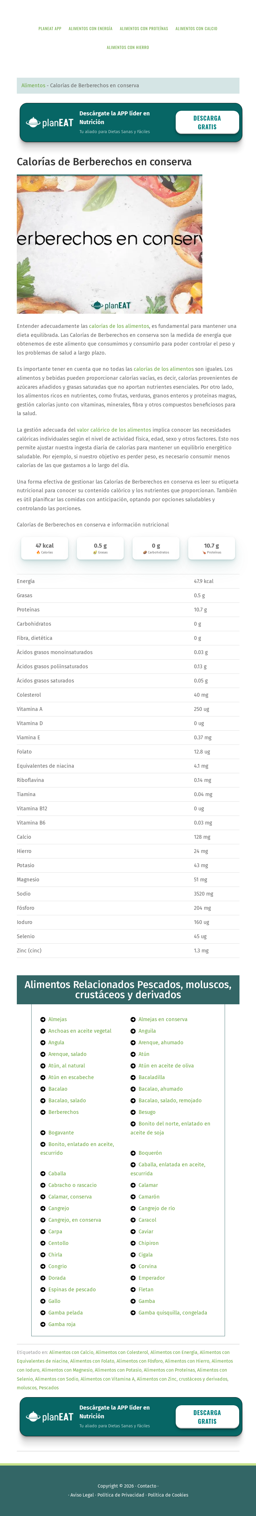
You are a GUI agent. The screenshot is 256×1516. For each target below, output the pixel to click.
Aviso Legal (82, 1495)
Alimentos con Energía (173, 1352)
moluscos (27, 1387)
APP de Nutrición (128, 9)
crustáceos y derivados (203, 1379)
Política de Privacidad (120, 1495)
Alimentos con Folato (92, 1361)
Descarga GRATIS (207, 122)
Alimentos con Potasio (118, 1370)
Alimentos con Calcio (71, 1352)
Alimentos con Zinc (157, 1379)
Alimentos (33, 85)
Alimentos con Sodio (56, 1379)
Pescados (49, 1387)
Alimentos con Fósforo (140, 1361)
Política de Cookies (168, 1495)
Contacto (146, 1486)
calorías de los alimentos (119, 326)
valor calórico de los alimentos (114, 430)
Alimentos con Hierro (187, 1361)
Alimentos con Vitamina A (108, 1379)
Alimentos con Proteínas (169, 1370)
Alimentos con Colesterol (122, 1352)
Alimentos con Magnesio (67, 1370)
